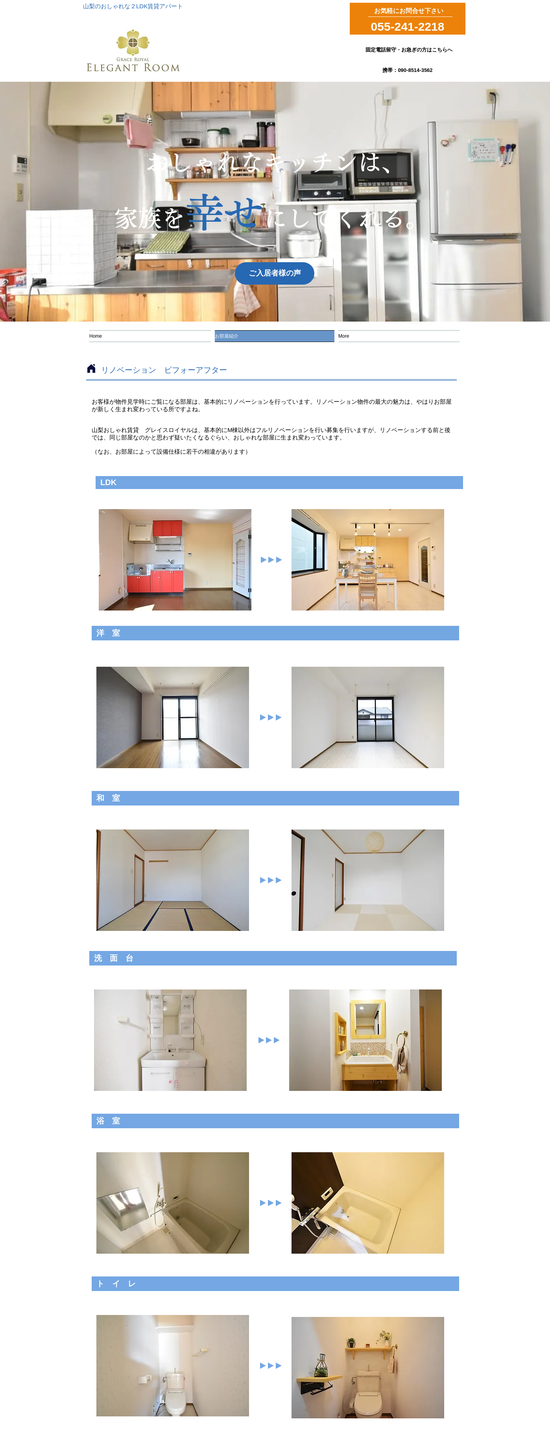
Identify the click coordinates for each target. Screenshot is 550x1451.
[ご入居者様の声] (274, 273)
